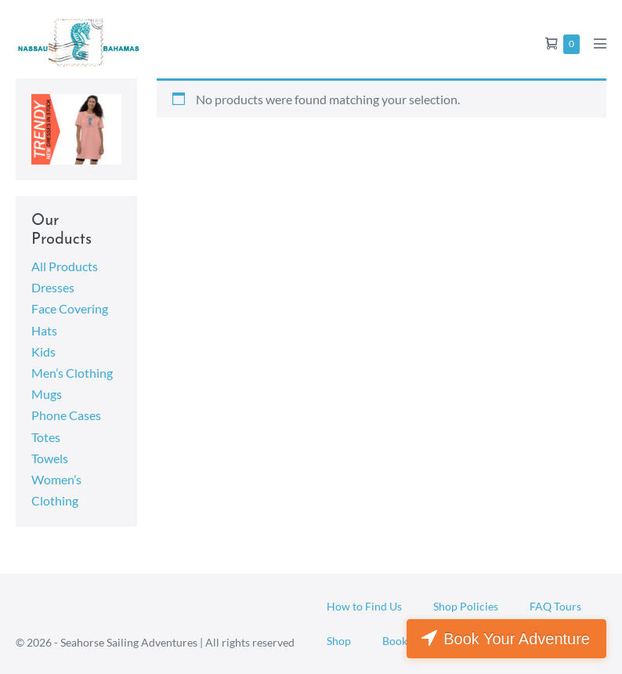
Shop (339, 640)
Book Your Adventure (516, 638)
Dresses (52, 287)
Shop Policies (465, 606)
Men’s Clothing (72, 372)
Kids (43, 351)
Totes (45, 436)
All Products (64, 266)
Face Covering (69, 308)
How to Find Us (364, 606)
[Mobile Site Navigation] (600, 43)
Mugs (46, 393)
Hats (44, 330)
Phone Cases (66, 415)
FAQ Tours (555, 606)
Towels (49, 458)
